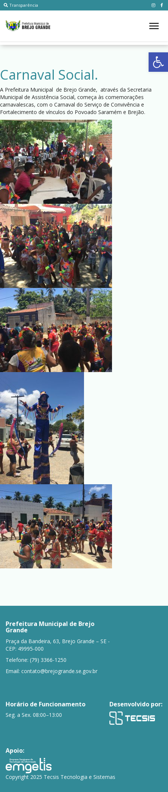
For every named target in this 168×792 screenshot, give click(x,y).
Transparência (21, 5)
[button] (158, 62)
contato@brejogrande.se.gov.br (59, 671)
